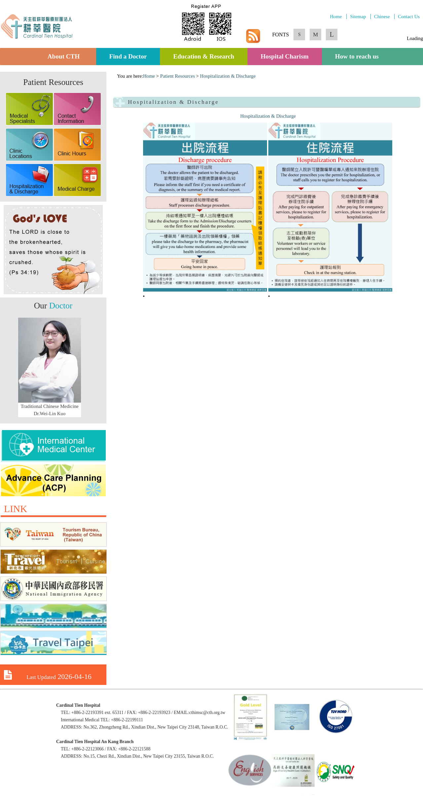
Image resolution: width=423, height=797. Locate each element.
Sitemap (358, 16)
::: (115, 76)
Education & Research (203, 56)
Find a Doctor (128, 56)
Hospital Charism (285, 56)
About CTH (65, 56)
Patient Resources (177, 76)
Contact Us (409, 16)
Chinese (382, 16)
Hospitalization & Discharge (227, 76)
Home (336, 16)
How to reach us (357, 56)
